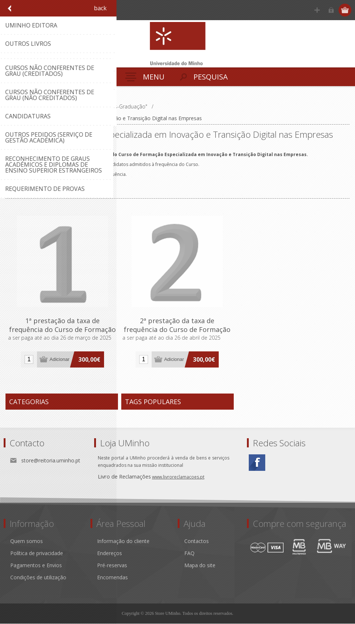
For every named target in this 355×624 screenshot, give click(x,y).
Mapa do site (199, 565)
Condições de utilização (38, 577)
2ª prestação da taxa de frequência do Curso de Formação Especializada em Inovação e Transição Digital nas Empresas (177, 333)
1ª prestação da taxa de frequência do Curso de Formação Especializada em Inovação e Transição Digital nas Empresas (63, 333)
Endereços (109, 553)
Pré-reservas (112, 565)
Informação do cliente (123, 541)
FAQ (189, 553)
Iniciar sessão (331, 10)
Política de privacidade (36, 553)
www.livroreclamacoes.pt (178, 477)
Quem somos (26, 541)
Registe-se (317, 10)
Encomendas (112, 577)
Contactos (196, 541)
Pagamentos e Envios (36, 565)
